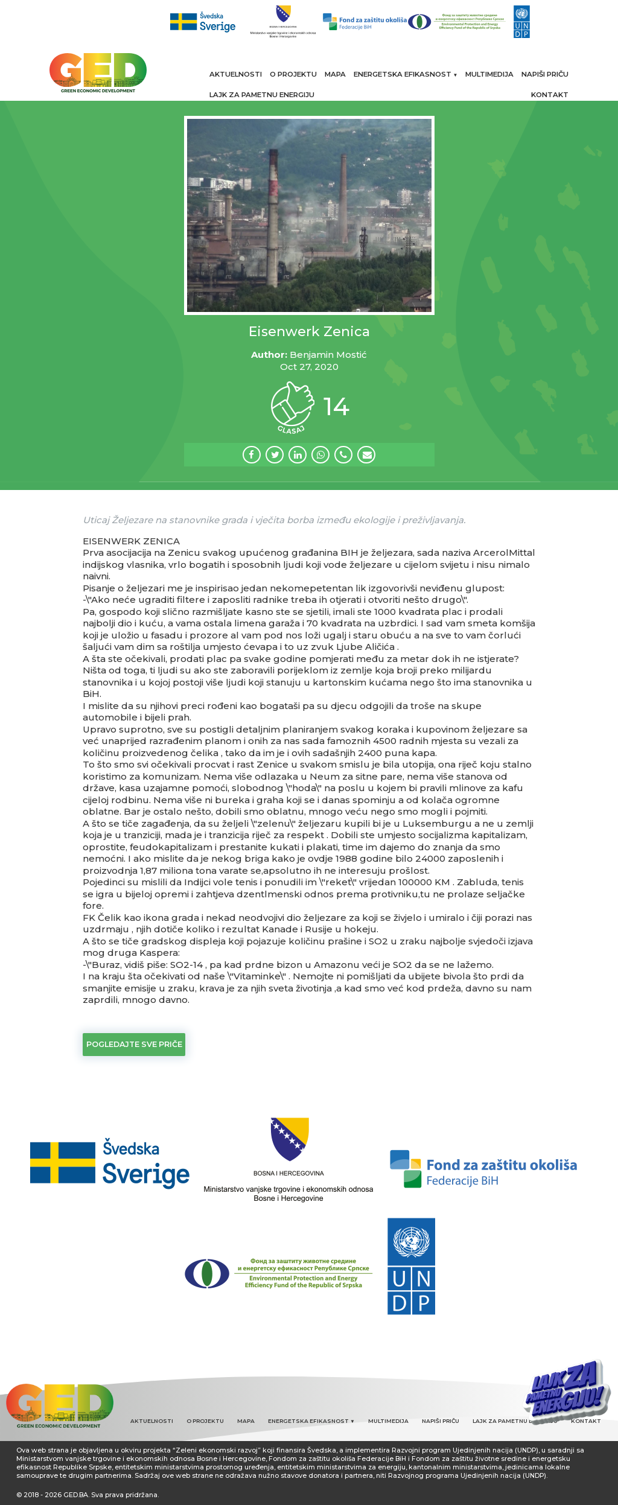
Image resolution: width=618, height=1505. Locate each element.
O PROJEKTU (293, 74)
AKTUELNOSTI (235, 74)
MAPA (335, 74)
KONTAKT (550, 95)
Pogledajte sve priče (134, 1044)
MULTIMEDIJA (489, 74)
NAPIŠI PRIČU (545, 74)
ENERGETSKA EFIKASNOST (406, 74)
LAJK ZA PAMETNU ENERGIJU (261, 95)
